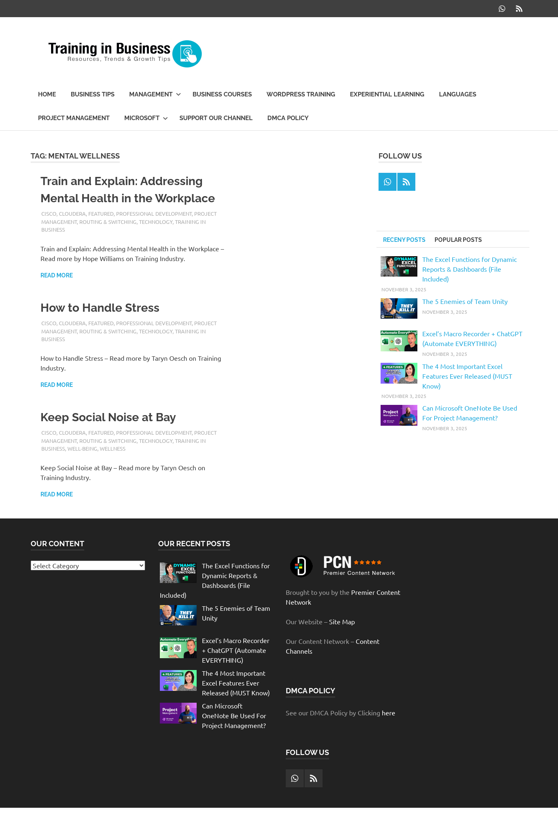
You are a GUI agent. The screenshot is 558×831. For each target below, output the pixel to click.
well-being (82, 448)
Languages (457, 94)
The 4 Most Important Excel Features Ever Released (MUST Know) (467, 376)
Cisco (48, 213)
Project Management (74, 118)
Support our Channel (216, 118)
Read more (56, 275)
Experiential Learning (387, 94)
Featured (101, 213)
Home (47, 94)
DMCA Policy (288, 118)
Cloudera (72, 213)
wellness (112, 448)
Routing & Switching (108, 221)
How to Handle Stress (99, 308)
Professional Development (154, 213)
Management (155, 94)
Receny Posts (404, 240)
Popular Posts (458, 240)
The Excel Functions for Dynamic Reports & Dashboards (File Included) (469, 269)
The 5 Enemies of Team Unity (465, 301)
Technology (156, 221)
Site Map (342, 621)
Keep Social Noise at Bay (108, 417)
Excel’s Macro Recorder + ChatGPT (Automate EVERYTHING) (235, 650)
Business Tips (92, 94)
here (388, 712)
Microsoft (146, 118)
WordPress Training (301, 94)
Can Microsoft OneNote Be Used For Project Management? (234, 715)
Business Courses (222, 94)
